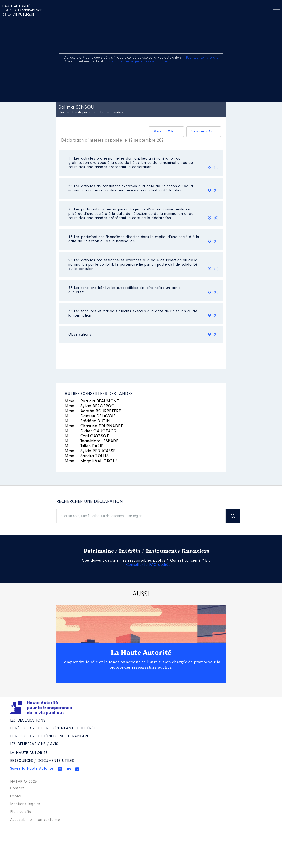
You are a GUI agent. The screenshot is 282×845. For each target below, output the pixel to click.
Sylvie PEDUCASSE (90, 451)
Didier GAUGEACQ (91, 431)
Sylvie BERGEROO (89, 406)
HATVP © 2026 (23, 782)
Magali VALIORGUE (91, 461)
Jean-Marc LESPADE (91, 441)
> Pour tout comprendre (200, 57)
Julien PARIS (84, 446)
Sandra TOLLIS (87, 456)
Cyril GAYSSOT (87, 436)
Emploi (15, 796)
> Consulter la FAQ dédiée (147, 565)
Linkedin (69, 768)
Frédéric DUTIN (87, 421)
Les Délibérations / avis (34, 744)
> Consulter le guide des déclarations (140, 61)
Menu (276, 10)
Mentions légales (25, 804)
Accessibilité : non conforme (35, 820)
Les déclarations (27, 721)
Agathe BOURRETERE (93, 411)
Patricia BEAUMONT (92, 401)
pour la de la (22, 11)
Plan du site (21, 812)
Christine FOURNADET (94, 426)
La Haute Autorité (141, 652)
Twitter (60, 769)
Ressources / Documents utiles (42, 761)
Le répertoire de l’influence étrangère (49, 736)
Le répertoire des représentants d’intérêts (54, 728)
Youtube (77, 769)
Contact (17, 788)
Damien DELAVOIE (90, 416)
